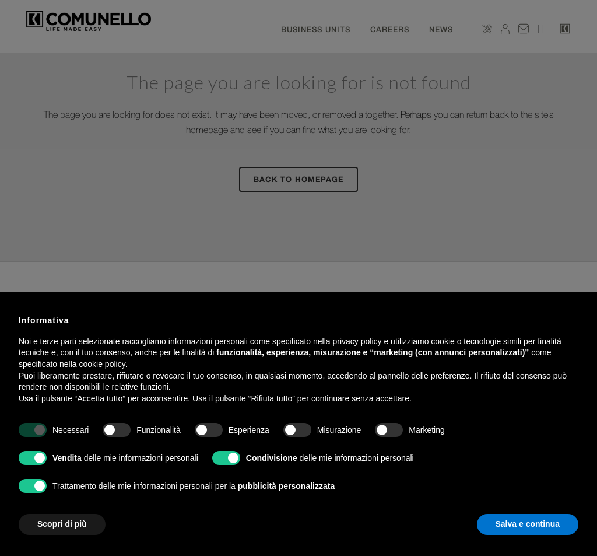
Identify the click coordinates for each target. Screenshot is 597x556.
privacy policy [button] (357, 341)
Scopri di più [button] (62, 524)
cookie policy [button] (102, 364)
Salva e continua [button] (528, 524)
